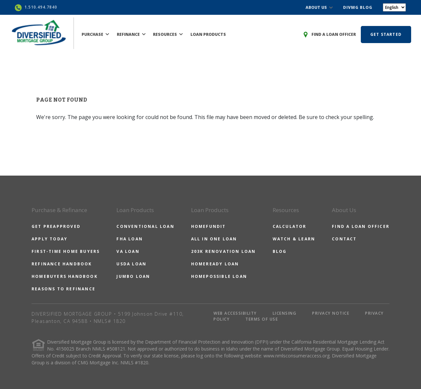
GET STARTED (386, 34)
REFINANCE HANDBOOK (62, 264)
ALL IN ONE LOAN (214, 239)
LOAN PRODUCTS (208, 34)
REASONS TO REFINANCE (63, 289)
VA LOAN (127, 251)
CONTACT (344, 239)
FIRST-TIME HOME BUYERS (66, 251)
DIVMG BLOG (357, 7)
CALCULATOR (290, 226)
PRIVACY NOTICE (330, 313)
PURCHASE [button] (95, 34)
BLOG (280, 251)
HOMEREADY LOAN (215, 264)
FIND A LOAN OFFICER (360, 226)
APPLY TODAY (49, 239)
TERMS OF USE (261, 319)
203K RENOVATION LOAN (223, 251)
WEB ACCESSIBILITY (235, 313)
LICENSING (285, 313)
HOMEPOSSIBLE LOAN (219, 276)
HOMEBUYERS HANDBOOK (65, 276)
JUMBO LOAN (133, 276)
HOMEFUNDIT (208, 226)
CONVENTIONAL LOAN (145, 226)
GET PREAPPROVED (56, 226)
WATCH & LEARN (294, 239)
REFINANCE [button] (131, 34)
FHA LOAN (129, 239)
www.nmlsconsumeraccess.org (296, 356)
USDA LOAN (131, 264)
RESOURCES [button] (168, 34)
